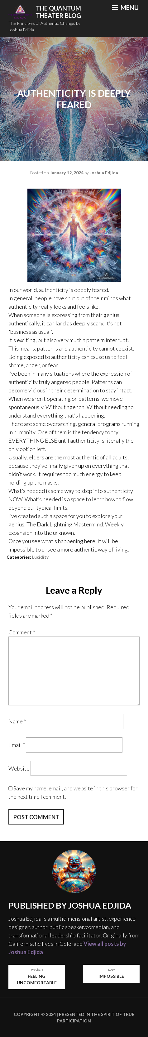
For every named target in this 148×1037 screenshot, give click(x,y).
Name (17, 721)
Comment (21, 632)
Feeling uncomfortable (36, 976)
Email (16, 744)
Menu (125, 7)
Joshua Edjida (104, 172)
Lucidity (40, 557)
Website (19, 768)
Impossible (111, 973)
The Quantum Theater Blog (58, 12)
